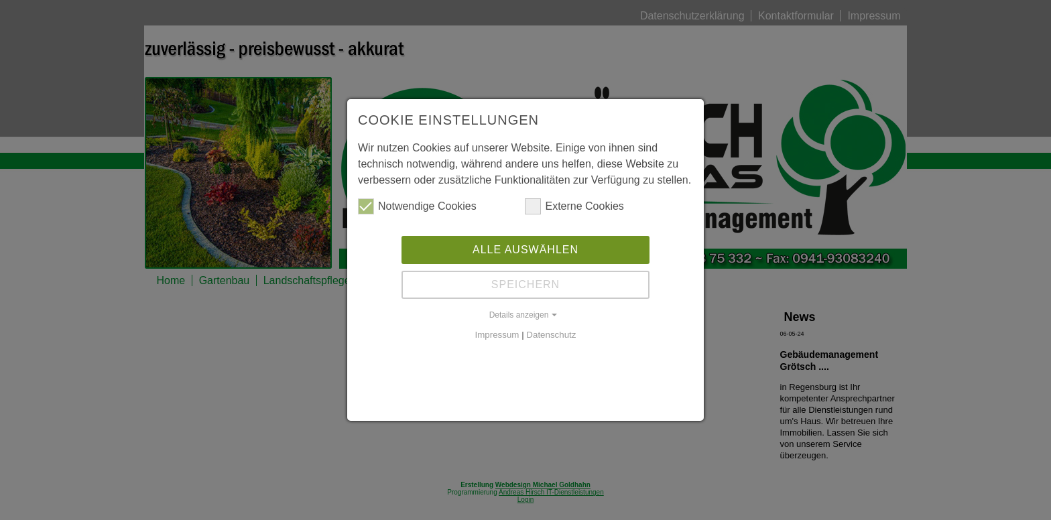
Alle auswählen (525, 249)
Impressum (497, 335)
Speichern (525, 284)
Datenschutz (551, 335)
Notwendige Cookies (417, 206)
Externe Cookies (574, 206)
